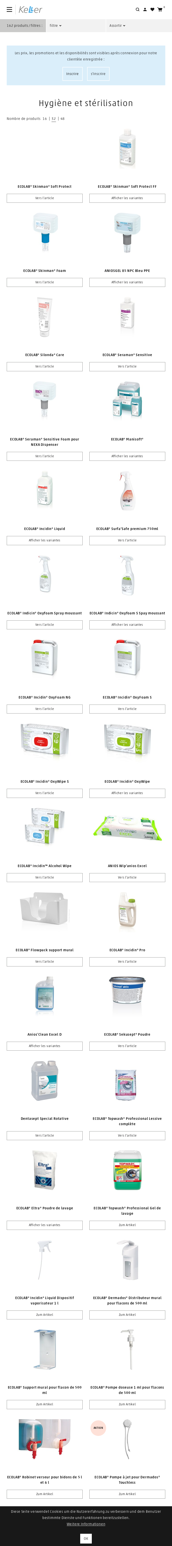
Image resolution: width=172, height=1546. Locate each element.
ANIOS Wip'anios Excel (127, 866)
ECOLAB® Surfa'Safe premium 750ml (127, 529)
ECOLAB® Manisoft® (127, 439)
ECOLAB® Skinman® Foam (44, 271)
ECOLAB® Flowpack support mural (45, 950)
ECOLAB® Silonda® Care (44, 355)
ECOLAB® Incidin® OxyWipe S (45, 781)
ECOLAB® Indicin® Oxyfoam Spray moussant (44, 613)
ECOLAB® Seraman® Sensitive (127, 355)
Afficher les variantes (127, 198)
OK (86, 1538)
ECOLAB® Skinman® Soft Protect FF (127, 186)
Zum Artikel (127, 1225)
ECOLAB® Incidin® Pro (127, 950)
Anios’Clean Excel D (45, 1034)
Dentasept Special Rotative (45, 1118)
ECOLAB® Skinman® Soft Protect (45, 186)
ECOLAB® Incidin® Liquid (44, 529)
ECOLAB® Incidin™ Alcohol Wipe (45, 866)
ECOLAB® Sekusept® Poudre (127, 1034)
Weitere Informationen (86, 1524)
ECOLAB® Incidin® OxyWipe (127, 781)
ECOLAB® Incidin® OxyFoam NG (45, 697)
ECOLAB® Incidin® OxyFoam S (127, 697)
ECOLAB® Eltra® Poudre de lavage (44, 1208)
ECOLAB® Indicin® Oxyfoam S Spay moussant (127, 613)
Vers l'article (44, 198)
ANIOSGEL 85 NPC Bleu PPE (127, 271)
